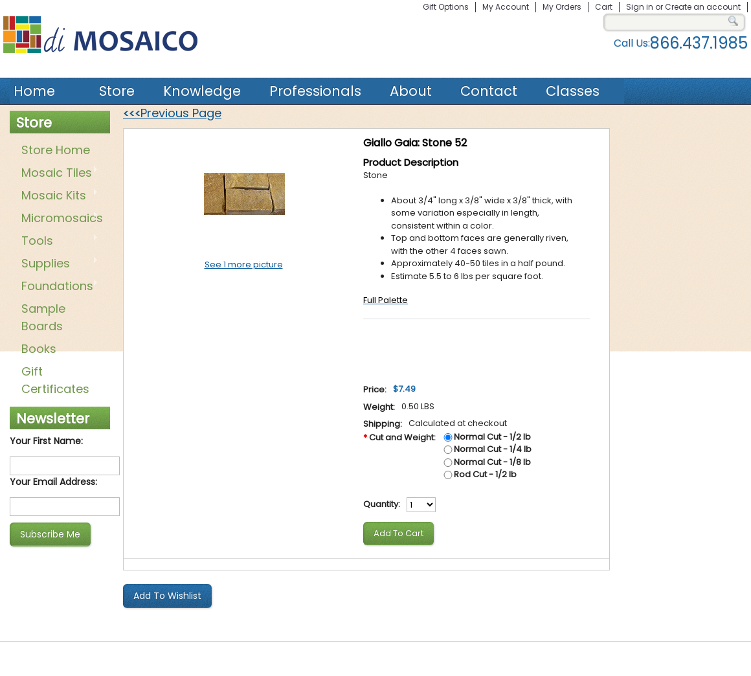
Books (38, 349)
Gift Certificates (55, 380)
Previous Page (172, 113)
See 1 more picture (244, 264)
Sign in (639, 6)
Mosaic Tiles (57, 173)
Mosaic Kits (57, 196)
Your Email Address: (53, 481)
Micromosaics (59, 219)
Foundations (57, 287)
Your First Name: (46, 440)
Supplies (57, 264)
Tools (57, 241)
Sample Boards (43, 317)
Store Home (55, 150)
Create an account (703, 6)
